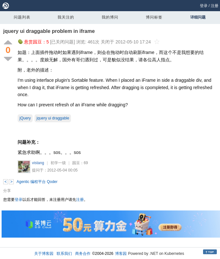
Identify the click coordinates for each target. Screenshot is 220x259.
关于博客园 (43, 253)
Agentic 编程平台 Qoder (37, 181)
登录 (204, 6)
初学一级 (58, 163)
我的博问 (110, 17)
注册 (214, 6)
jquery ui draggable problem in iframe (49, 31)
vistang (38, 163)
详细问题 (198, 17)
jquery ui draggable (52, 118)
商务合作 (82, 253)
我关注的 (66, 17)
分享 (7, 190)
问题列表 (22, 17)
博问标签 (154, 17)
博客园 (121, 253)
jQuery (25, 118)
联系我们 (64, 253)
